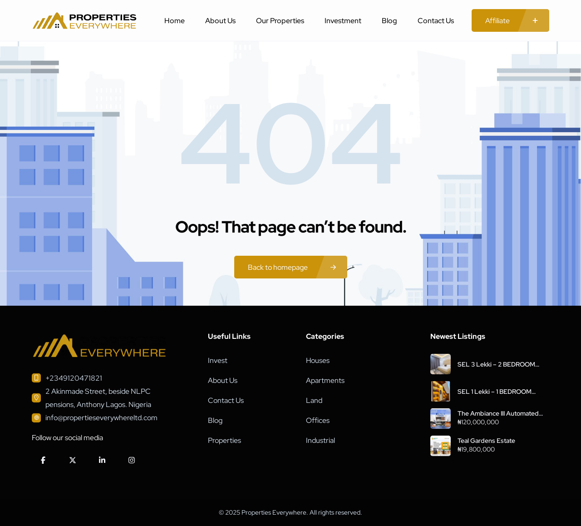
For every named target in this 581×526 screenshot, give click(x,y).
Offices (318, 420)
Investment (343, 20)
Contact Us (436, 20)
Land (314, 400)
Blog (389, 20)
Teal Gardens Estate (486, 440)
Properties (224, 440)
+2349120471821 (73, 378)
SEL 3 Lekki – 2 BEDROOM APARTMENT (496, 364)
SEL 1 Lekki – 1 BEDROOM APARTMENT (495, 391)
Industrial (320, 440)
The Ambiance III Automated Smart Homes (498, 413)
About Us (220, 20)
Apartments (325, 380)
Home (174, 20)
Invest (217, 360)
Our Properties (280, 20)
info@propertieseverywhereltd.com (101, 417)
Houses (318, 360)
